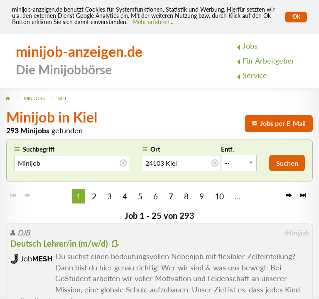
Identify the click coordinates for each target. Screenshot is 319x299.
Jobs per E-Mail (279, 123)
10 (219, 196)
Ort (155, 149)
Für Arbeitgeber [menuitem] (268, 60)
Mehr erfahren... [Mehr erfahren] (153, 22)
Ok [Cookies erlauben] (296, 16)
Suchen (287, 163)
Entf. (227, 149)
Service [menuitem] (255, 75)
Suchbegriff (38, 149)
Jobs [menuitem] (250, 46)
